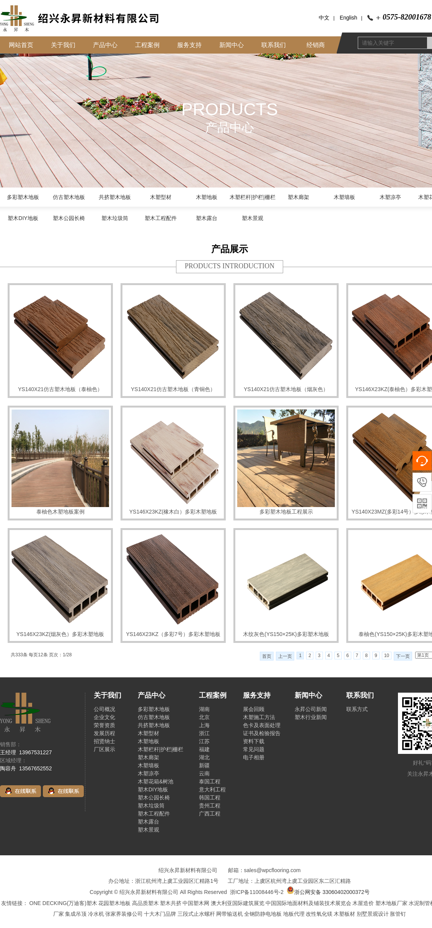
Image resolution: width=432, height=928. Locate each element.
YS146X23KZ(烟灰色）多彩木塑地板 (60, 634)
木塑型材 (160, 197)
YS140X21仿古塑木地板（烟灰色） (286, 389)
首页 (266, 656)
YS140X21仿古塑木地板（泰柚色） (60, 389)
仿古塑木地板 (69, 197)
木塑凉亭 (390, 197)
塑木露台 (206, 218)
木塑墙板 (344, 197)
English (348, 18)
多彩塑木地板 (23, 197)
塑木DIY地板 (23, 218)
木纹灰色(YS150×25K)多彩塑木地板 (286, 634)
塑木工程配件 (161, 218)
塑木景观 (252, 218)
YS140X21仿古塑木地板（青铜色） (173, 389)
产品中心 (105, 45)
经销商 (315, 45)
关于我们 (63, 45)
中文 (324, 18)
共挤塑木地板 (115, 197)
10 (386, 655)
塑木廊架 (298, 197)
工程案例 (147, 45)
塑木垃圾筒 (114, 218)
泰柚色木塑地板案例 (60, 512)
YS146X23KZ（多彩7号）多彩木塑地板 (173, 634)
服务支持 (189, 45)
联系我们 (273, 45)
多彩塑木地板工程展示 (286, 512)
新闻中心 (231, 45)
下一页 (403, 656)
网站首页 (21, 45)
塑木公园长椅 (69, 218)
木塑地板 (206, 197)
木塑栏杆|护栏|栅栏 (252, 197)
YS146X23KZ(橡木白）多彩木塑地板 (173, 512)
